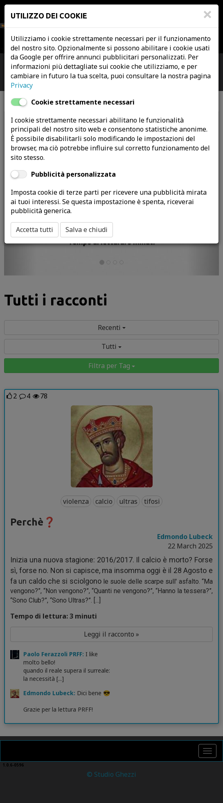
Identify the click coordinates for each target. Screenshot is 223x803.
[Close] (207, 18)
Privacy (22, 85)
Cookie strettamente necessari (83, 102)
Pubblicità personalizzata (73, 174)
